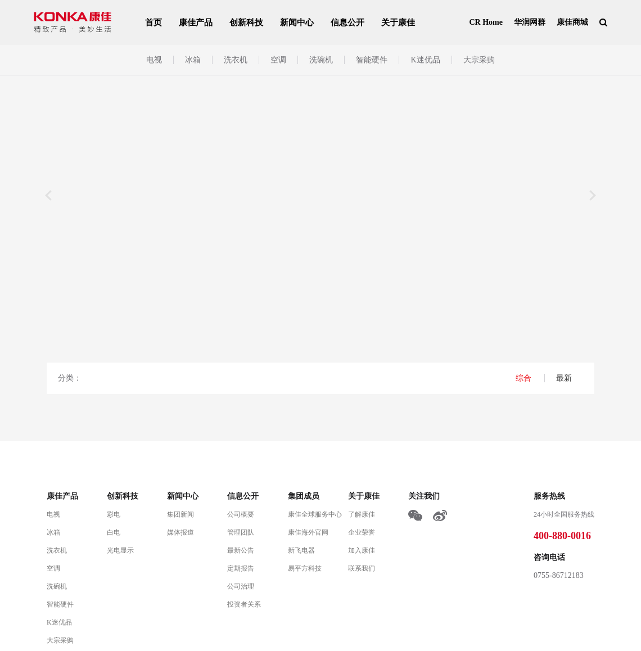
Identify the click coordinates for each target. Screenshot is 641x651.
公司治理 (240, 586)
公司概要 (240, 514)
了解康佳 (361, 514)
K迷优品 (425, 60)
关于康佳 (398, 22)
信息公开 (347, 22)
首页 (153, 22)
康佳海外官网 (308, 532)
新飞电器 (301, 550)
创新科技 (246, 22)
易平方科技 (305, 568)
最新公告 (240, 550)
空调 (278, 60)
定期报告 (240, 568)
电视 (154, 60)
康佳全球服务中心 (315, 514)
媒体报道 (180, 532)
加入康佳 (361, 550)
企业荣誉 (361, 532)
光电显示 (120, 550)
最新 (564, 378)
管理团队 (240, 532)
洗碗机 (321, 60)
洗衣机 (235, 60)
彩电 (113, 514)
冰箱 (193, 60)
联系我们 (361, 568)
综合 (525, 378)
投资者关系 (244, 604)
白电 (113, 532)
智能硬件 (371, 60)
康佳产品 (196, 22)
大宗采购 (479, 60)
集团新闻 (180, 514)
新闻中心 (297, 22)
